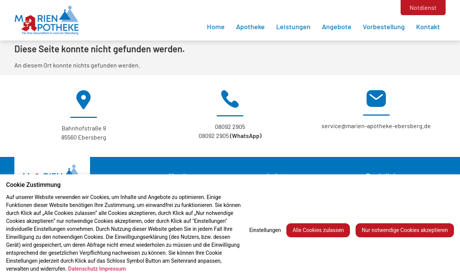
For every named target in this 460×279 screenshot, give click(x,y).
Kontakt (428, 26)
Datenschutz (83, 269)
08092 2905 (230, 126)
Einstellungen (265, 230)
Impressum (112, 269)
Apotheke (250, 26)
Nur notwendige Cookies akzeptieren (405, 230)
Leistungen (293, 26)
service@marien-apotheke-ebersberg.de (376, 125)
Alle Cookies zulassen (318, 230)
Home (216, 26)
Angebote (336, 26)
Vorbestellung (384, 26)
